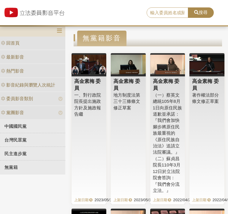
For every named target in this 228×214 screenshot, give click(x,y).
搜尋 (201, 12)
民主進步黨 (15, 153)
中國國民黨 (15, 126)
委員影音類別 (17, 98)
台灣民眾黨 (15, 139)
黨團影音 (12, 112)
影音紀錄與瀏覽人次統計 (28, 84)
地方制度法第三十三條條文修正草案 (126, 101)
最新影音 (12, 56)
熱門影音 (12, 70)
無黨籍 (11, 167)
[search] (167, 12)
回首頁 (10, 42)
